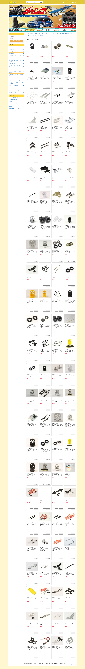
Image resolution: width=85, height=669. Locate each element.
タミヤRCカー (12, 49)
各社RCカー (11, 53)
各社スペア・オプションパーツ (42, 33)
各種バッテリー (12, 63)
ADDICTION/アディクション (14, 103)
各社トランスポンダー (13, 87)
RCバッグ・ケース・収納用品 (14, 77)
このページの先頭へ (72, 664)
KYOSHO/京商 (57, 33)
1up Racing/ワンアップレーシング (15, 97)
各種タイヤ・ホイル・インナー (15, 80)
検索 (41, 2)
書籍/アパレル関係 (12, 92)
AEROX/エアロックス (13, 104)
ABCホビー (11, 101)
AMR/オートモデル (12, 110)
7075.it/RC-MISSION (13, 99)
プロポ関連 (11, 57)
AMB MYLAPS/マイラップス (14, 108)
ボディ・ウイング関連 (13, 85)
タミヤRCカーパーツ (13, 51)
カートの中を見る (16, 40)
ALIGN (10, 106)
